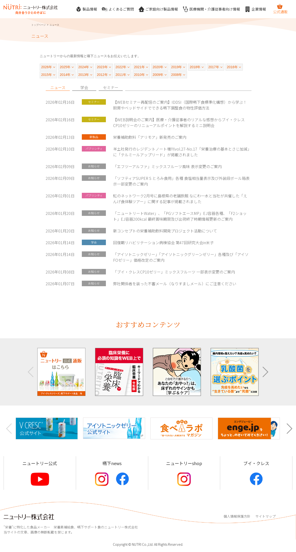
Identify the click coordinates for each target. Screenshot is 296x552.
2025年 (65, 67)
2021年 (139, 67)
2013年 (83, 75)
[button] (265, 372)
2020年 (158, 67)
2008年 (176, 75)
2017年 (213, 67)
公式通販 (280, 9)
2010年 (139, 75)
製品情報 (86, 9)
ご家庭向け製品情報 (158, 9)
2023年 (102, 67)
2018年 (195, 67)
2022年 (121, 67)
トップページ (38, 25)
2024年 (83, 67)
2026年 (46, 67)
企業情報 (255, 9)
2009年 (158, 75)
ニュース (57, 87)
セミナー (110, 87)
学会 (84, 87)
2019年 (176, 67)
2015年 (46, 75)
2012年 (102, 75)
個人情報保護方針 (237, 516)
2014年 (65, 75)
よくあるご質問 (118, 9)
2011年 (121, 75)
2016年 (232, 67)
